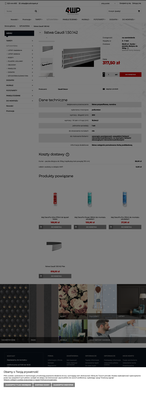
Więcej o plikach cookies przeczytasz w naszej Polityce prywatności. (30, 380)
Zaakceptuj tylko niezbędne (18, 385)
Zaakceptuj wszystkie (63, 385)
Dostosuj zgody (42, 385)
